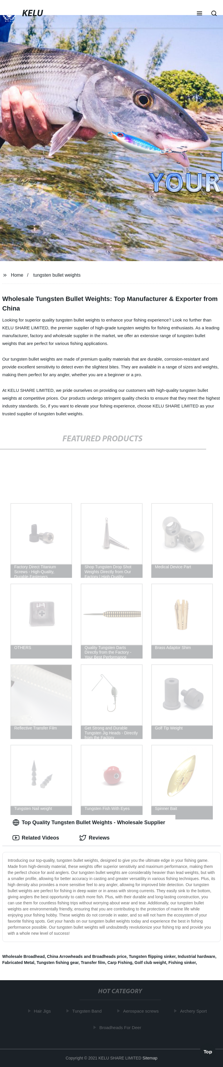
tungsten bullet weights (57, 275)
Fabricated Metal (18, 962)
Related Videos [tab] (35, 837)
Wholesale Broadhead (23, 956)
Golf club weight (150, 962)
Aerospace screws (142, 1011)
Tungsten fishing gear (57, 962)
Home (17, 275)
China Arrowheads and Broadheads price (87, 956)
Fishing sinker (182, 962)
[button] (199, 14)
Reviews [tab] (94, 837)
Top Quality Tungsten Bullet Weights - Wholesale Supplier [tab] (88, 822)
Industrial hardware (196, 956)
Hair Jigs (43, 1011)
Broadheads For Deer (121, 1027)
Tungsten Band (87, 1011)
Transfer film (93, 962)
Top (208, 1051)
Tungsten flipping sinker (152, 956)
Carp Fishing (119, 962)
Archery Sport (194, 1011)
